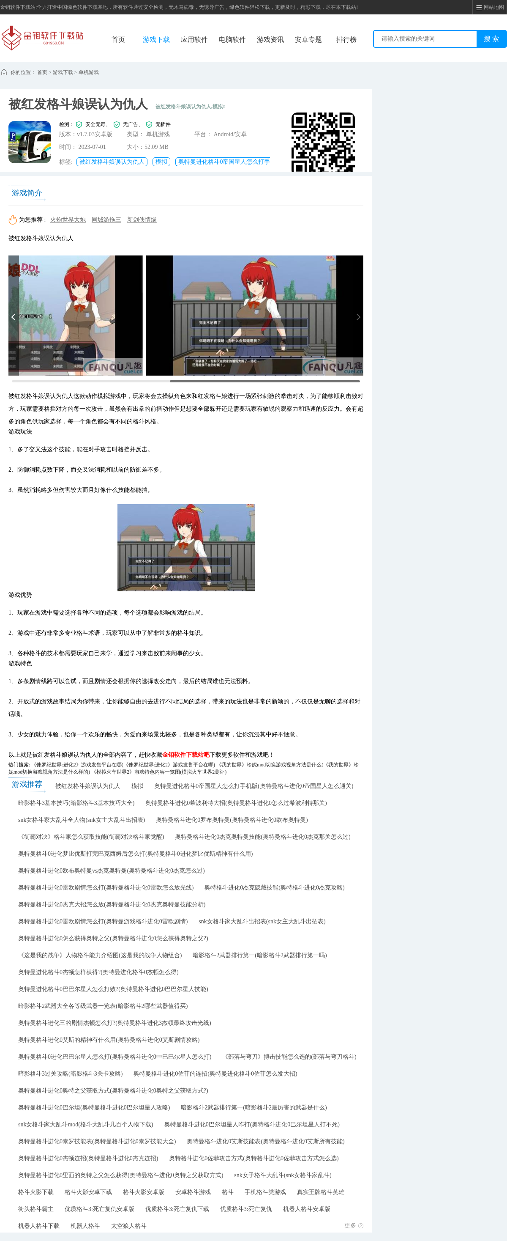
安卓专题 (308, 39)
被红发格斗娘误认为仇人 (111, 162)
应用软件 (194, 39)
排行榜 (346, 39)
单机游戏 (89, 72)
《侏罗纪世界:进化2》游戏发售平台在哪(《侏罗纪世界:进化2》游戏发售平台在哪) (123, 765)
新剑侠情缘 (142, 220)
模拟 (161, 162)
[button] (13, 315)
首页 (118, 39)
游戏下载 (156, 39)
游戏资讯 (270, 39)
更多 (353, 1225)
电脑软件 (232, 39)
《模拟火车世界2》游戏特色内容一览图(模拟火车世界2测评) (158, 772)
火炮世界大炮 (68, 220)
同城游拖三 (106, 220)
